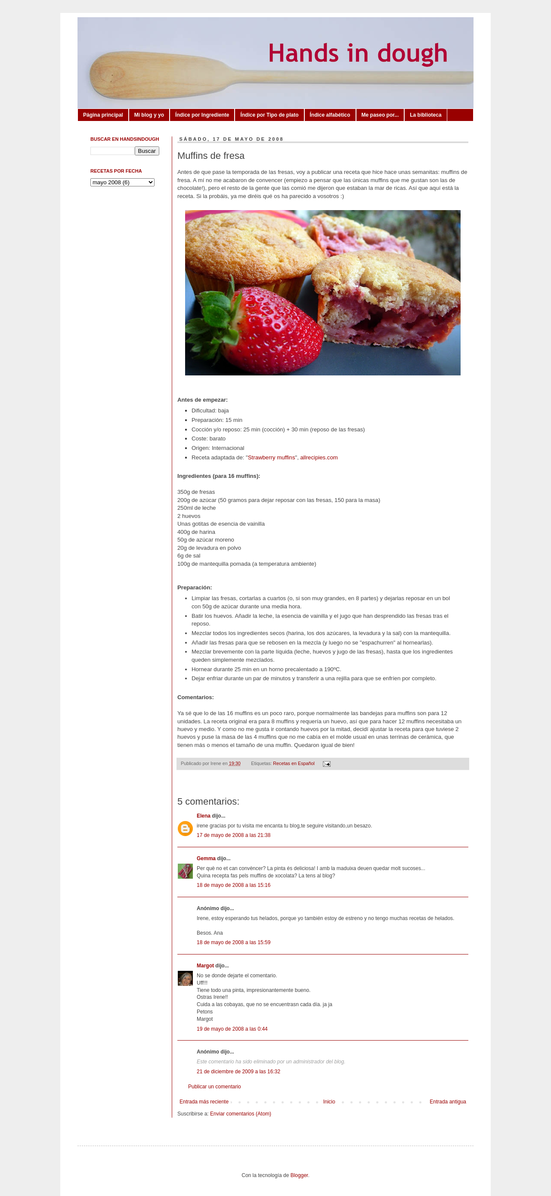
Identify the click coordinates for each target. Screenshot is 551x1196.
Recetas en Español (294, 763)
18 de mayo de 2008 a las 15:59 (233, 942)
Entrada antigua (448, 1102)
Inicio (329, 1102)
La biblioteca (425, 115)
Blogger (299, 1175)
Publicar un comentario (214, 1087)
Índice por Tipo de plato (269, 115)
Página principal (103, 115)
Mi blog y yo (149, 115)
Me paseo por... (380, 115)
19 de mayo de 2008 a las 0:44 (232, 1029)
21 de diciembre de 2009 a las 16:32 (238, 1072)
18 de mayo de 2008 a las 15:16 (233, 885)
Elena (204, 816)
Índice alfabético (330, 115)
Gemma (206, 858)
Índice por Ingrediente (202, 115)
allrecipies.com (319, 457)
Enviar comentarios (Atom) (240, 1114)
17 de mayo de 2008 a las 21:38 (233, 835)
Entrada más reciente (204, 1102)
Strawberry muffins (271, 457)
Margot (205, 966)
